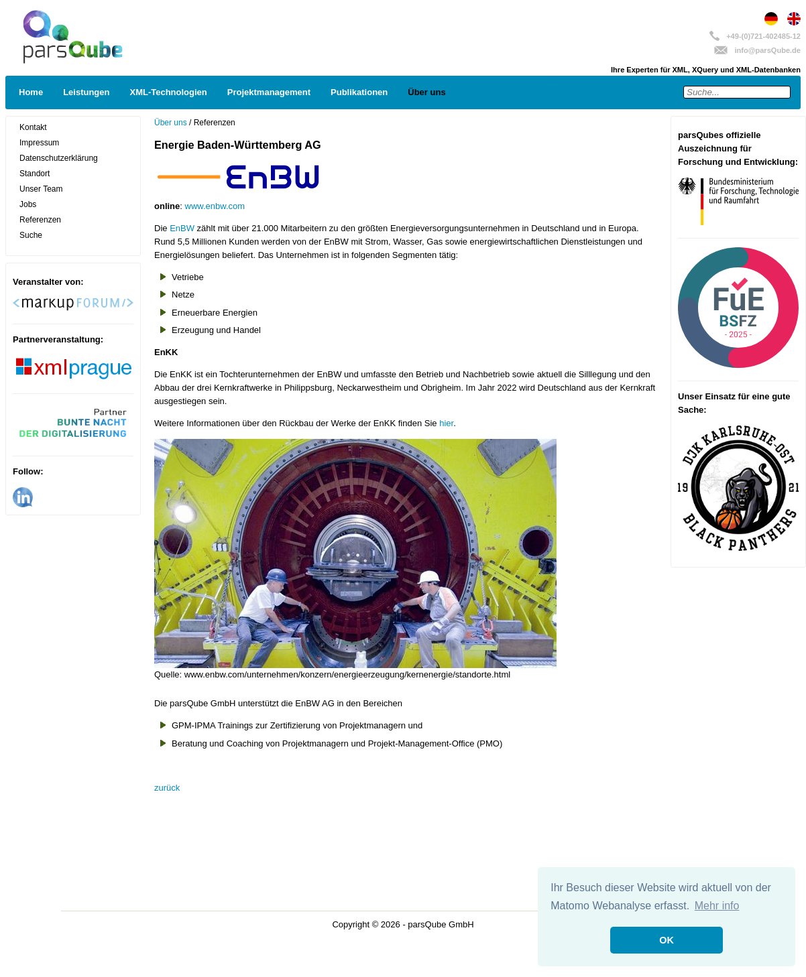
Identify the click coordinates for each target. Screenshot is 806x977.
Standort (34, 173)
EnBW (182, 228)
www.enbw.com (215, 206)
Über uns (426, 92)
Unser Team (40, 189)
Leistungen (86, 92)
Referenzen (40, 219)
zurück (167, 788)
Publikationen (359, 92)
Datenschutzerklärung (58, 158)
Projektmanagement (268, 92)
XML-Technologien (168, 92)
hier (446, 423)
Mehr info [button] (717, 905)
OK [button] (666, 940)
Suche (30, 235)
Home (31, 92)
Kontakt (33, 127)
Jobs (27, 204)
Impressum (39, 142)
